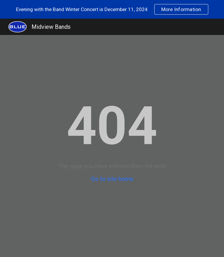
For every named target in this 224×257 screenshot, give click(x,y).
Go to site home (112, 178)
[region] (112, 9)
